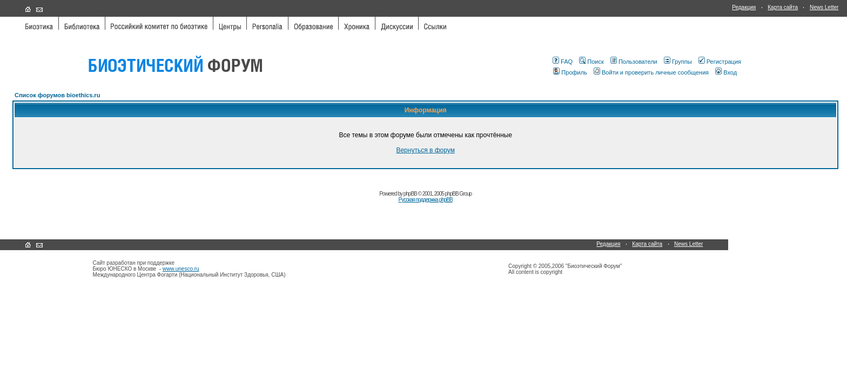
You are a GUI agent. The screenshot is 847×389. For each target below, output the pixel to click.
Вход (726, 72)
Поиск (591, 61)
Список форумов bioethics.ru (57, 95)
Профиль (570, 72)
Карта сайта (783, 7)
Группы (678, 61)
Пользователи (633, 61)
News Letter (824, 7)
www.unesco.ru (181, 269)
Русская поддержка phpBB (426, 200)
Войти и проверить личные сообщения (651, 72)
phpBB (410, 194)
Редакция (744, 7)
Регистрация (719, 61)
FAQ (563, 61)
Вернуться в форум (425, 150)
